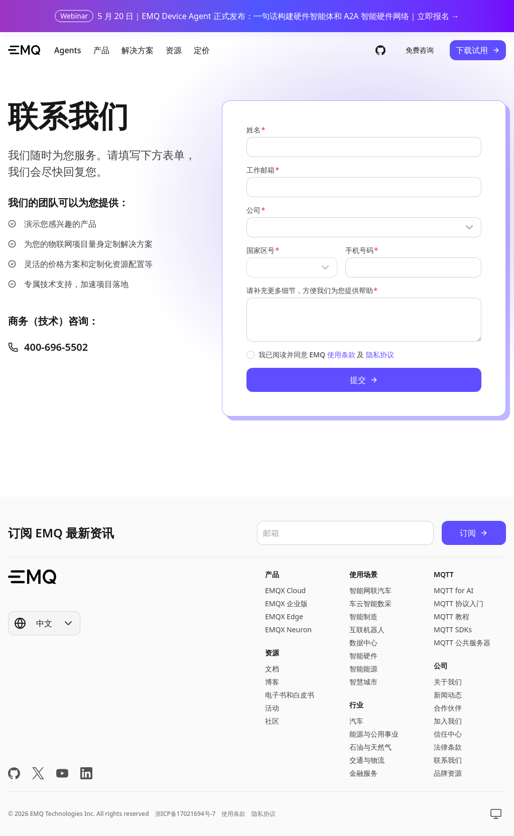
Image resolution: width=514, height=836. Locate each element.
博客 (272, 681)
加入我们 (448, 721)
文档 (272, 668)
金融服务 (363, 773)
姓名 (253, 129)
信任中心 (448, 734)
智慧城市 (363, 681)
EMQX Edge (284, 616)
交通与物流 (366, 760)
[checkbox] (250, 355)
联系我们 (448, 760)
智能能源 (363, 668)
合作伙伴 (448, 708)
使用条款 (341, 354)
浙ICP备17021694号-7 (185, 813)
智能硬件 (363, 655)
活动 (272, 708)
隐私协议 (380, 354)
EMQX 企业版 (286, 603)
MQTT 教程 (451, 616)
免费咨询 (420, 50)
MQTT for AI (453, 590)
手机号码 (359, 250)
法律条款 (448, 747)
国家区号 (260, 250)
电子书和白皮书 (289, 695)
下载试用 (478, 50)
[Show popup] (363, 227)
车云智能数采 (370, 603)
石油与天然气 (370, 747)
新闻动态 (448, 695)
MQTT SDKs (453, 629)
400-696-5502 (48, 347)
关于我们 (448, 681)
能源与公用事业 (374, 734)
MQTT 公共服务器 (462, 642)
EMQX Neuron (288, 629)
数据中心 (363, 642)
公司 (253, 210)
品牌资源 (448, 773)
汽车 (356, 721)
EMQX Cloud (285, 590)
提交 (364, 379)
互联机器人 (366, 629)
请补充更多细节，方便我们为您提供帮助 (309, 290)
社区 (272, 721)
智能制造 (363, 616)
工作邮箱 (260, 170)
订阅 (474, 532)
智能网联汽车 (370, 590)
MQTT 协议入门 (458, 603)
